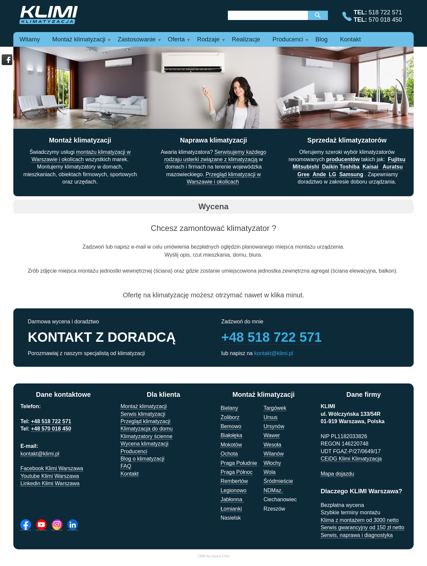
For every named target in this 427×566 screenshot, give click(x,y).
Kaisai (371, 167)
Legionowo (233, 490)
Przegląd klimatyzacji (145, 421)
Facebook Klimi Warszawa (51, 468)
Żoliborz (230, 417)
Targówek (275, 408)
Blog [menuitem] (322, 39)
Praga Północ (237, 472)
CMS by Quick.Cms (213, 556)
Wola (270, 472)
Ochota (229, 454)
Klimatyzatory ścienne (146, 436)
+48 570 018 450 (51, 429)
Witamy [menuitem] (29, 39)
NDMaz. (273, 490)
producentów (343, 159)
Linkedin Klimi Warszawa (49, 483)
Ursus (271, 417)
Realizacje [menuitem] (246, 39)
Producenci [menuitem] (288, 39)
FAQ (125, 466)
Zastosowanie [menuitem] (136, 39)
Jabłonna (232, 499)
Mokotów (231, 445)
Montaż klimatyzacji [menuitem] (78, 39)
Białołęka (231, 435)
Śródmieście (278, 481)
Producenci (133, 451)
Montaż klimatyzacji (143, 406)
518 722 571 (378, 12)
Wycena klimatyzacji (144, 444)
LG (332, 174)
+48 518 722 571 (271, 337)
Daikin (330, 167)
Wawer (272, 435)
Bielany (229, 408)
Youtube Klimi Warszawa (49, 476)
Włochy (272, 463)
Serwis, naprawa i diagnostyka (357, 535)
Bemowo (231, 426)
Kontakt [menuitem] (350, 39)
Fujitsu (396, 159)
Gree (304, 174)
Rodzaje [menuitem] (208, 39)
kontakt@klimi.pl (273, 353)
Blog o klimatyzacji (142, 459)
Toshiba (350, 167)
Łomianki (231, 509)
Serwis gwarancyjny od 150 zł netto (362, 527)
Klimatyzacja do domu (146, 429)
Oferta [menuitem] (176, 39)
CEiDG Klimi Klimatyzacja (351, 459)
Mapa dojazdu (337, 474)
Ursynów (274, 426)
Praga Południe (239, 463)
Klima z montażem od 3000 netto (360, 520)
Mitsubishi (306, 167)
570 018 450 (378, 19)
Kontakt (129, 474)
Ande (319, 174)
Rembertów (234, 481)
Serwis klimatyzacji (142, 414)
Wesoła (272, 445)
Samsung (351, 174)
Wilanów (274, 454)
